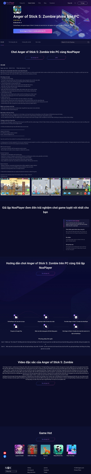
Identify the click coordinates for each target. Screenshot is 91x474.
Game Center (31, 3)
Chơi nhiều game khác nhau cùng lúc (75, 229)
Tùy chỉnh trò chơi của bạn (72, 220)
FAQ (39, 3)
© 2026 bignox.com (79, 468)
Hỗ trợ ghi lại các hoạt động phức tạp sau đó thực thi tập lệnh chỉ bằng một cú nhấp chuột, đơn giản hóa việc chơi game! (76, 248)
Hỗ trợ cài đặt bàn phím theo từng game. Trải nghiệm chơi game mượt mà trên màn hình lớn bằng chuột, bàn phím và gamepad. (76, 224)
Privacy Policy (77, 470)
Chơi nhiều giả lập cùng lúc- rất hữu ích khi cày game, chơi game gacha (75, 240)
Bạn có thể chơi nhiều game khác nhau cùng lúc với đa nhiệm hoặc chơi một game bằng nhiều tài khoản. (76, 232)
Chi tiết (2, 42)
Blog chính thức (31, 472)
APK (56, 57)
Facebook (52, 3)
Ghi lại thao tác (69, 244)
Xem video (38, 42)
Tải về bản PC (34, 57)
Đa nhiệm (68, 237)
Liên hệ (45, 468)
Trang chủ (22, 3)
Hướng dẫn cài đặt (26, 42)
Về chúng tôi (30, 470)
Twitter (45, 472)
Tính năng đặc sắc (13, 42)
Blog (45, 3)
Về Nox (29, 468)
